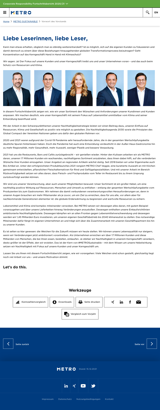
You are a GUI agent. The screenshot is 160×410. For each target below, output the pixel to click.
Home (6, 21)
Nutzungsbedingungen (88, 399)
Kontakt (109, 399)
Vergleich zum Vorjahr (83, 314)
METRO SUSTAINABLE (25, 21)
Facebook (130, 301)
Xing (112, 301)
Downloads (65, 302)
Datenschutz (65, 399)
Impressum (48, 399)
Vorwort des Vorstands (54, 21)
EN (156, 12)
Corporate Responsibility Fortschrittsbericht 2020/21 (34, 3)
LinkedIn (121, 301)
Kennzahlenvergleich (34, 302)
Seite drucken (92, 302)
